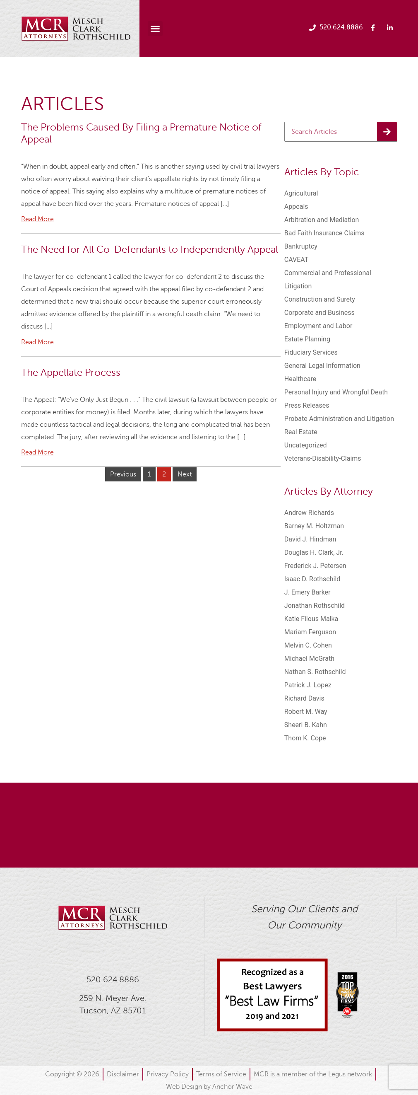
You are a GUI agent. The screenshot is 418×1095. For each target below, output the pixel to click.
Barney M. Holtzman (314, 526)
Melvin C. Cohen (308, 645)
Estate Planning (307, 339)
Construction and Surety (319, 299)
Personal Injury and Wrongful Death (336, 392)
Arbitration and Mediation (321, 220)
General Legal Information (322, 366)
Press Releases (306, 405)
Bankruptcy (300, 246)
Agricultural (301, 193)
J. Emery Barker (307, 592)
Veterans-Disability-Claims (322, 458)
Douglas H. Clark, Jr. (314, 552)
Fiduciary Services (311, 352)
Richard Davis (304, 698)
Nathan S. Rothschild (315, 672)
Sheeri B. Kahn (305, 725)
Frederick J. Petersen (315, 566)
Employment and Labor (318, 326)
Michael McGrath (309, 658)
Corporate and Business (319, 313)
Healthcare (300, 379)
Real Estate (300, 432)
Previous (123, 474)
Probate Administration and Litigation (339, 419)
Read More (37, 219)
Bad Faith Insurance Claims (324, 233)
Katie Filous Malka (311, 619)
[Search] (387, 131)
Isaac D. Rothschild (312, 579)
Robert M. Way (305, 711)
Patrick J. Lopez (308, 685)
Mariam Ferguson (310, 632)
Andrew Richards (309, 513)
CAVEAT (296, 259)
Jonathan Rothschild (314, 605)
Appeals (296, 206)
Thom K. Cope (305, 738)
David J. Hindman (310, 539)
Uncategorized (305, 445)
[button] (155, 28)
